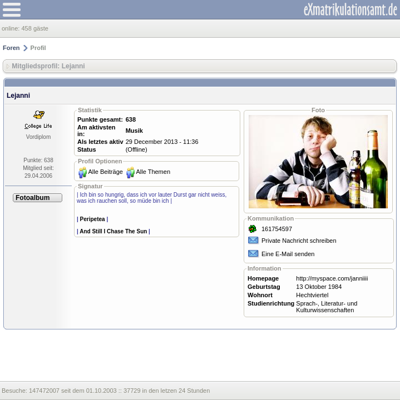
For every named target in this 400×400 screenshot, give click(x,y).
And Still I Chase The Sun (113, 231)
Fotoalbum (33, 198)
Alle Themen (153, 171)
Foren (11, 47)
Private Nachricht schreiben (299, 240)
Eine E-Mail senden (287, 254)
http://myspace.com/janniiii (332, 278)
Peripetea (92, 219)
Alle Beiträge (105, 171)
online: (11, 28)
